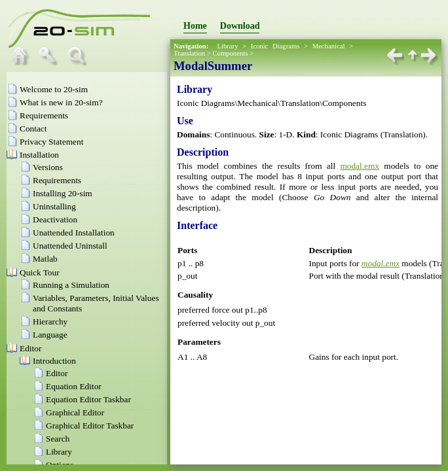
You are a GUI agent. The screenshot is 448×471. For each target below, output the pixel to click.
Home (195, 26)
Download (240, 26)
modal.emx (359, 166)
